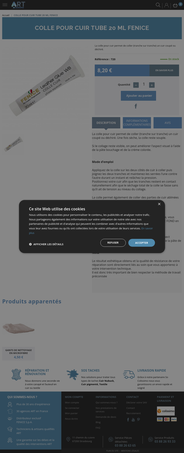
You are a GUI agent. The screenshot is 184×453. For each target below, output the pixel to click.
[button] (46, 244)
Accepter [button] (141, 242)
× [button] (159, 204)
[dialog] (92, 226)
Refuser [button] (112, 242)
